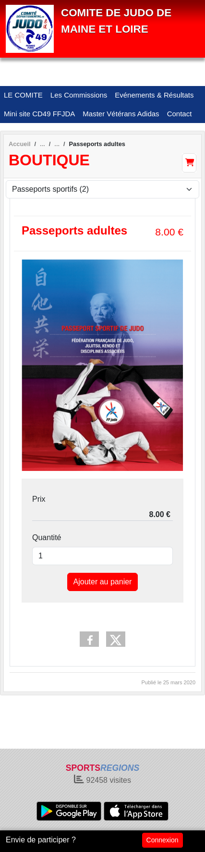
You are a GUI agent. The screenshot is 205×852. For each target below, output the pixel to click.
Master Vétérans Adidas (121, 114)
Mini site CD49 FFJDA (39, 114)
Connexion (162, 840)
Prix (39, 499)
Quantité (46, 537)
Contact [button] (179, 114)
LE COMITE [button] (23, 95)
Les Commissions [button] (78, 95)
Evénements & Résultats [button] (154, 95)
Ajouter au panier (102, 582)
